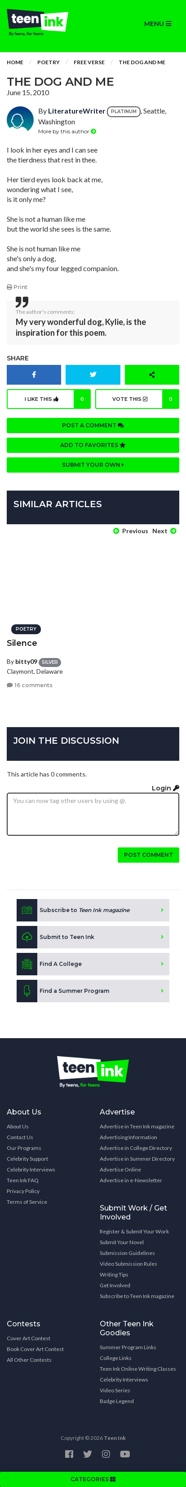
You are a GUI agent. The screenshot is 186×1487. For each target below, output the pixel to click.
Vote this (145, 399)
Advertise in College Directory (136, 1148)
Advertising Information (128, 1137)
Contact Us (20, 1137)
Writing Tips (114, 1274)
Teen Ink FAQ (23, 1180)
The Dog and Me (142, 62)
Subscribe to (73, 910)
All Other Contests (29, 1359)
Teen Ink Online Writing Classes (138, 1368)
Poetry (48, 62)
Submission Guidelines (127, 1253)
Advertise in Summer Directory (137, 1158)
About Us (18, 1126)
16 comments (30, 685)
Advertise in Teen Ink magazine (137, 1126)
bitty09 (26, 661)
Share (18, 358)
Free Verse (89, 62)
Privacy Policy (23, 1191)
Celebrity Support (27, 1158)
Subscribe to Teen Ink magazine (137, 1296)
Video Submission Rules (128, 1263)
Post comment (148, 854)
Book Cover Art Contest (35, 1349)
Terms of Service (27, 1201)
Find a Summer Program (63, 991)
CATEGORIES (93, 1479)
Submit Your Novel (122, 1242)
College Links (116, 1358)
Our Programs (24, 1148)
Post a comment (93, 425)
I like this (58, 399)
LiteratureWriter (77, 110)
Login (165, 788)
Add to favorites (93, 445)
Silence (22, 643)
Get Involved (115, 1285)
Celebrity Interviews (31, 1169)
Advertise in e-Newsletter (131, 1180)
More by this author (67, 131)
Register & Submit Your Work (134, 1231)
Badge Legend (117, 1401)
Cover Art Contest (28, 1338)
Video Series (115, 1390)
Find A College (49, 964)
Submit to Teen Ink (55, 937)
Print (17, 287)
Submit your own (93, 464)
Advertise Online (120, 1169)
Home (15, 62)
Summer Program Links (128, 1347)
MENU (157, 24)
